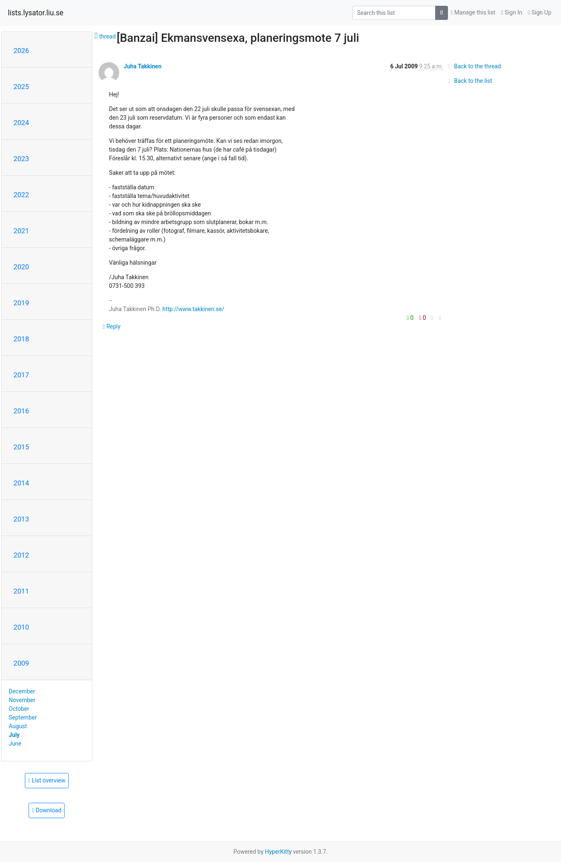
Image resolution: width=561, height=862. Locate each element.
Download (46, 810)
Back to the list (468, 80)
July (14, 735)
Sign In (511, 12)
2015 (21, 447)
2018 (21, 339)
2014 (21, 483)
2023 (21, 159)
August (18, 726)
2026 (21, 50)
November (22, 700)
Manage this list (473, 12)
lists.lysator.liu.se (35, 13)
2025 (21, 86)
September (23, 717)
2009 (21, 663)
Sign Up (539, 12)
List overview (46, 780)
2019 (21, 303)
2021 (21, 231)
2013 (21, 519)
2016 (21, 411)
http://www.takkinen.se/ (193, 309)
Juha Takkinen (142, 66)
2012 (21, 555)
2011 (21, 591)
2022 (21, 195)
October (19, 708)
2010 (21, 627)
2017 (21, 375)
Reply (111, 326)
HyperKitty (278, 851)
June (15, 743)
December (22, 691)
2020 (21, 267)
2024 (21, 122)
